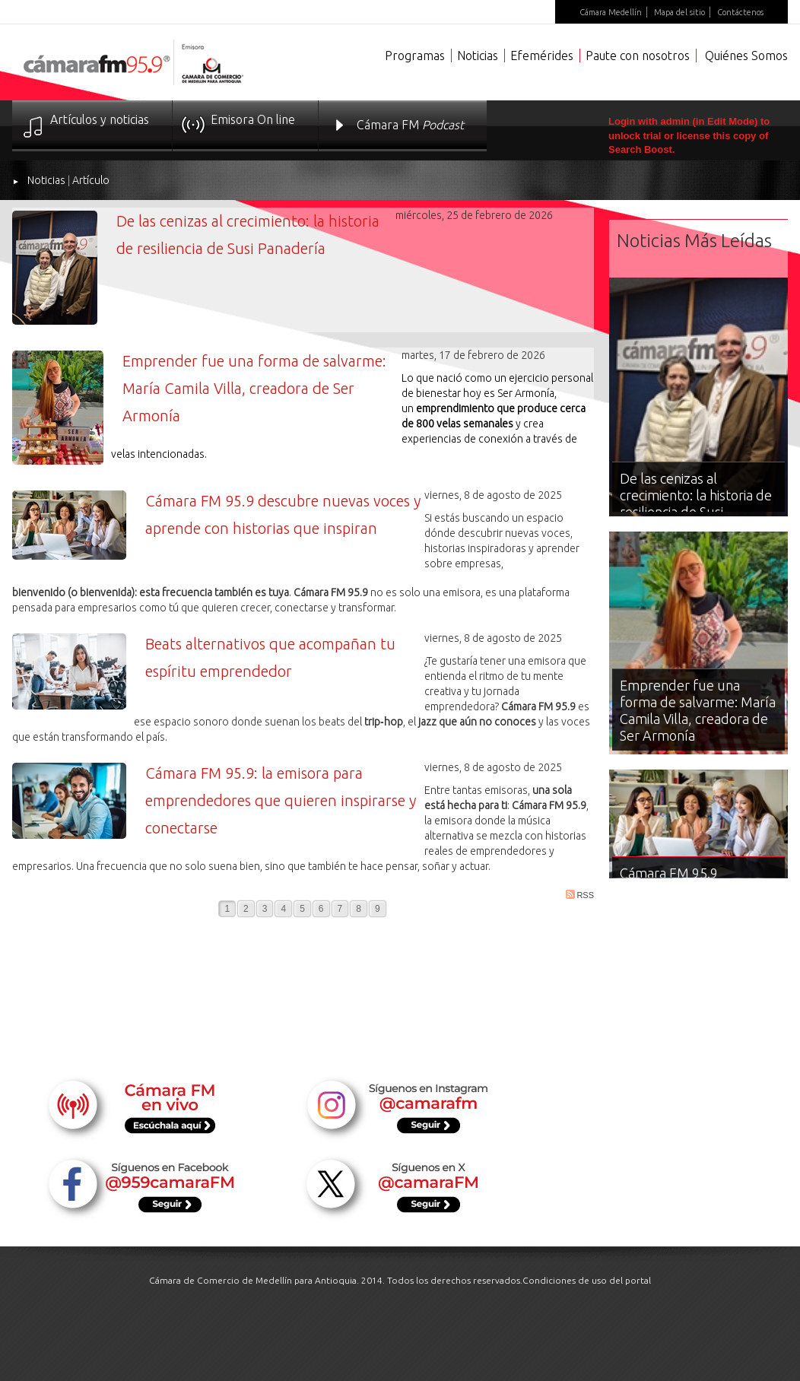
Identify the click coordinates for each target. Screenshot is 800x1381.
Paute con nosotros (638, 55)
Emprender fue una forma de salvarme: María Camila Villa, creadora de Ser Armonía (254, 388)
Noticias (477, 55)
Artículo (91, 180)
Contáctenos (740, 12)
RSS (580, 895)
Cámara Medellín (610, 12)
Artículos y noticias (99, 119)
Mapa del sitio (679, 12)
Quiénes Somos (746, 55)
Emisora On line (253, 119)
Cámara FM (410, 125)
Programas (415, 55)
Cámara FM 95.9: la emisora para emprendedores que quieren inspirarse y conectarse (280, 800)
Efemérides (541, 55)
